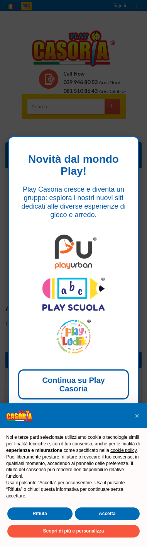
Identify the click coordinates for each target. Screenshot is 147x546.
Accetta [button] (107, 513)
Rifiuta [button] (40, 513)
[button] (137, 416)
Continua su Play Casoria (73, 384)
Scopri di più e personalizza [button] (73, 531)
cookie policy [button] (123, 450)
